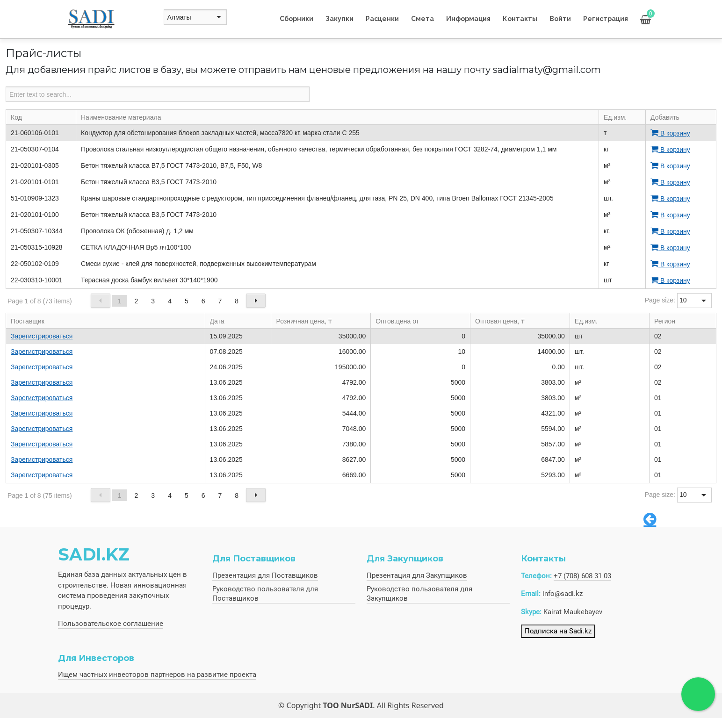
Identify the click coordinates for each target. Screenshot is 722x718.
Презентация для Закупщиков (417, 575)
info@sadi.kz (562, 593)
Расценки (382, 18)
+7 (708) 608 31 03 (582, 576)
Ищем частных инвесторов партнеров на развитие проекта (157, 674)
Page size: (660, 300)
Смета (422, 18)
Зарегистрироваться (41, 336)
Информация (468, 18)
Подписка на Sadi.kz (558, 631)
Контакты (520, 18)
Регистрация (605, 18)
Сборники (296, 18)
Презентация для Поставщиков (265, 575)
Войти (560, 18)
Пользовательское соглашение (110, 623)
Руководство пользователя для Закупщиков (419, 594)
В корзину (670, 133)
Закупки (339, 18)
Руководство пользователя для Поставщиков (265, 594)
